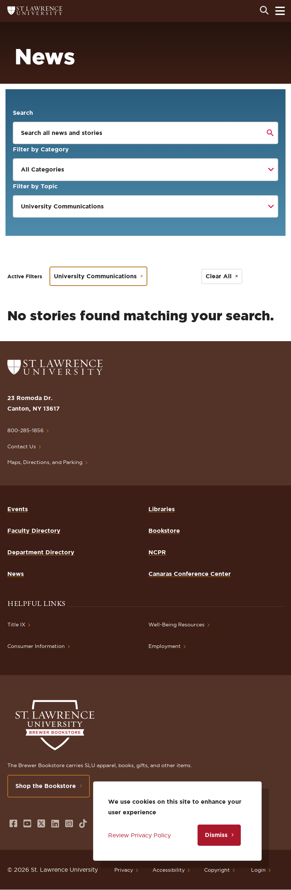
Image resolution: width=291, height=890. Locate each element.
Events (17, 509)
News (15, 573)
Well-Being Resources (176, 624)
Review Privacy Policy (139, 835)
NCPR (157, 552)
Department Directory (40, 552)
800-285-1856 (25, 430)
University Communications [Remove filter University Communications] (95, 276)
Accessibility (168, 870)
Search (23, 112)
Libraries (161, 509)
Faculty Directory (33, 530)
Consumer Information (36, 646)
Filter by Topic (35, 186)
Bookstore (164, 530)
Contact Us (21, 446)
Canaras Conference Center (189, 573)
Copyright (217, 870)
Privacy (123, 870)
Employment (164, 646)
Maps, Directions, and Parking (44, 462)
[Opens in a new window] (13, 823)
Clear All (219, 276)
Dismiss (216, 834)
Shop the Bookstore (45, 785)
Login (258, 870)
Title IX (16, 624)
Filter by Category (41, 149)
